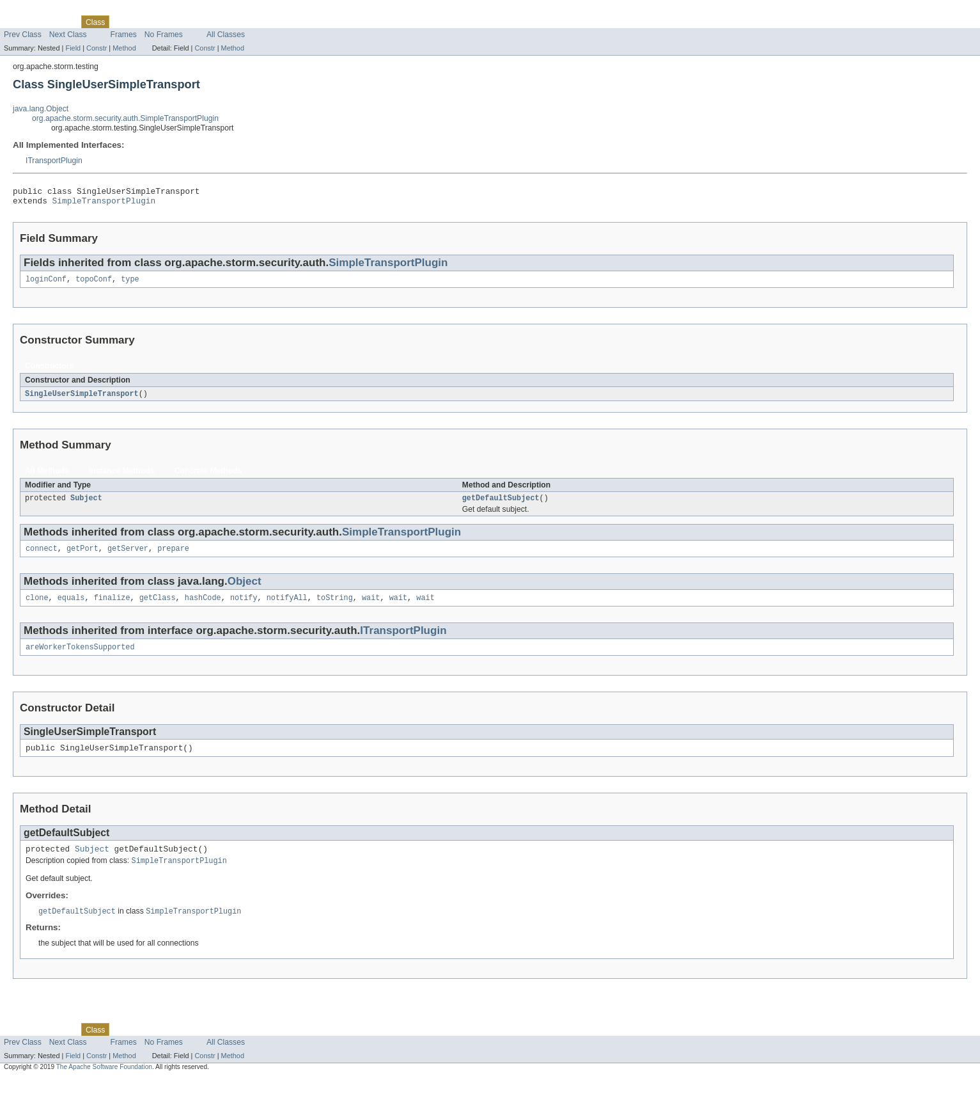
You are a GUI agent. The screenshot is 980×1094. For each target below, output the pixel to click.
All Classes (225, 34)
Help (244, 21)
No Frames (163, 34)
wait (371, 607)
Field (73, 48)
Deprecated (182, 21)
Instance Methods (122, 476)
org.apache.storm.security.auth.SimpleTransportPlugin (125, 118)
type (130, 284)
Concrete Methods (208, 476)
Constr (96, 48)
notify (244, 607)
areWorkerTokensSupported (80, 658)
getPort (82, 556)
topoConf (93, 284)
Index (218, 21)
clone (37, 607)
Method (124, 48)
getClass (157, 607)
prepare (173, 556)
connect (42, 556)
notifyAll (287, 607)
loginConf (46, 284)
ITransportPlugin (54, 160)
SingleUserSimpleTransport (82, 399)
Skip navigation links (35, 10)
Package (59, 21)
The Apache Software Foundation (104, 1082)
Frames (124, 34)
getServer (127, 556)
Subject (86, 505)
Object (244, 589)
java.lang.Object (40, 108)
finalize (112, 607)
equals (71, 607)
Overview (20, 21)
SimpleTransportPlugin (104, 204)
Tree (146, 21)
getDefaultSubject (501, 505)
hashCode (203, 607)
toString (334, 607)
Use (123, 21)
